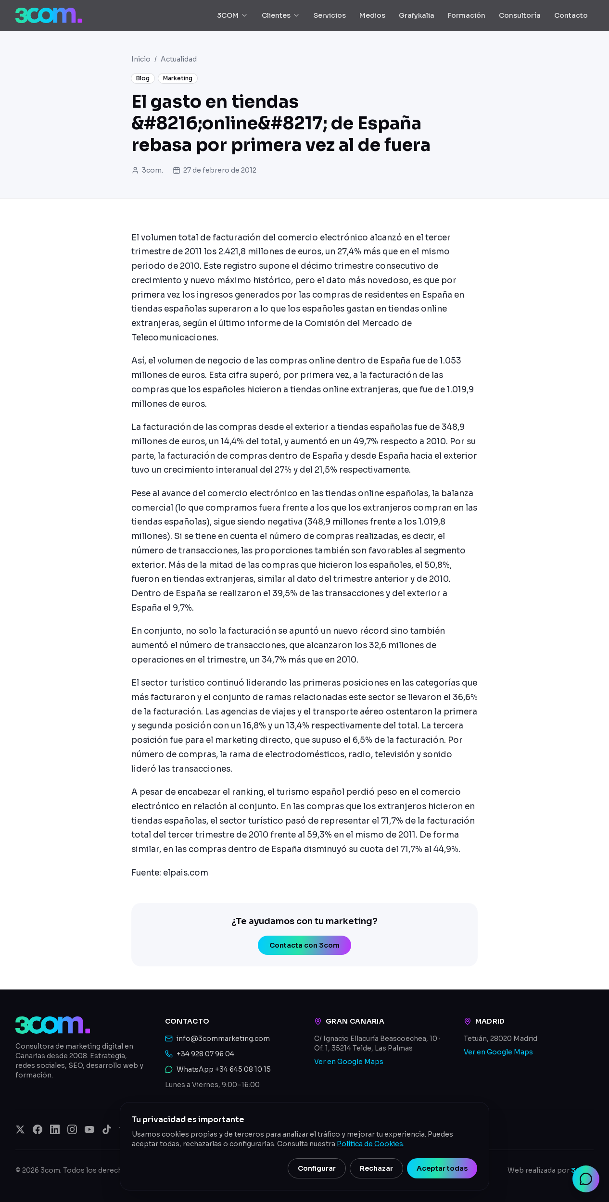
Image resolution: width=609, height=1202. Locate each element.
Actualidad (179, 59)
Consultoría (520, 15)
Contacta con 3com (304, 945)
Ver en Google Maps (348, 1061)
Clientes (281, 15)
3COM (232, 15)
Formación (466, 15)
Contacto (571, 15)
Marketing (177, 78)
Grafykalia (416, 15)
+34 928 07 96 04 (205, 1054)
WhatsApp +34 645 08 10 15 (224, 1069)
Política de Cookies (370, 1143)
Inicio (141, 59)
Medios (372, 15)
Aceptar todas (442, 1168)
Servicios (330, 15)
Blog (143, 78)
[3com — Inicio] (48, 15)
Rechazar (376, 1168)
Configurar (317, 1168)
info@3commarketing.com (223, 1038)
